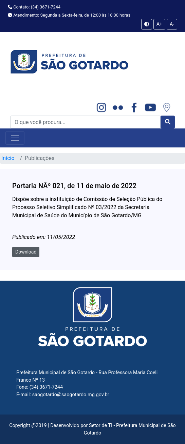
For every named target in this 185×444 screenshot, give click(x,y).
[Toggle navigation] (14, 138)
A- (172, 24)
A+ (159, 24)
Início (8, 158)
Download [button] (25, 252)
